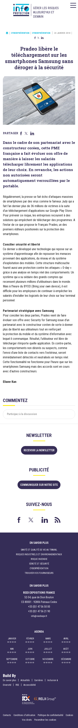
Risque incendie (39, 559)
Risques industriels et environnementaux (39, 554)
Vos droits (27, 719)
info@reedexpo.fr (39, 616)
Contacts (7, 715)
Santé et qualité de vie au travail (39, 549)
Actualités (25, 680)
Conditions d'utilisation (24, 715)
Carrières (38, 680)
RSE (17, 685)
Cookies (69, 715)
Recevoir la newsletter (39, 450)
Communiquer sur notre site (39, 484)
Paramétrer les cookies (45, 719)
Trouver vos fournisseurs (39, 573)
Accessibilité (29, 685)
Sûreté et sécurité (39, 563)
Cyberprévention (20, 33)
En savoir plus (9, 680)
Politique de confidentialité (51, 715)
